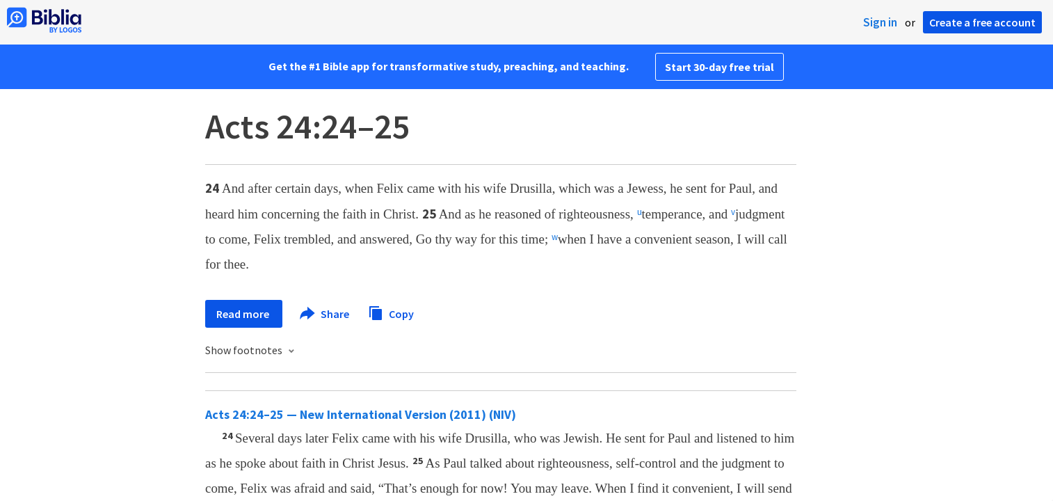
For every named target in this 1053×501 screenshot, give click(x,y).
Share (325, 314)
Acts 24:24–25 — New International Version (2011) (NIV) (360, 414)
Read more (243, 314)
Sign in (880, 22)
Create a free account (982, 22)
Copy (391, 312)
